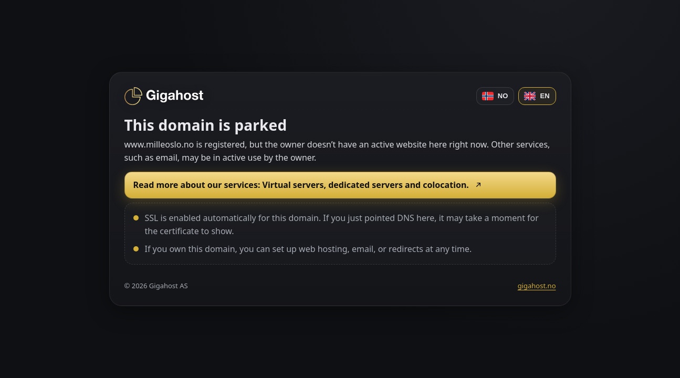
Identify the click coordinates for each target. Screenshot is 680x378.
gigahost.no (537, 285)
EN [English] (536, 96)
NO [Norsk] (495, 96)
